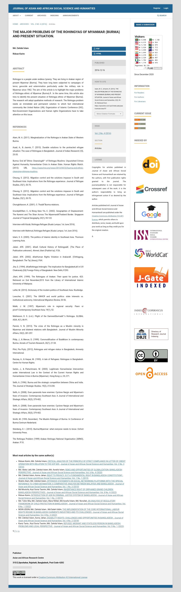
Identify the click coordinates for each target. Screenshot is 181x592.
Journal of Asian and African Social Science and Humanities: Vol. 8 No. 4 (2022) (82, 492)
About (16, 15)
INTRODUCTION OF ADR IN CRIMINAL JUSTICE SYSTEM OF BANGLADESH (64, 495)
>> (19, 531)
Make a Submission (145, 25)
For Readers (139, 93)
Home (15, 24)
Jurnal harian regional (22, 567)
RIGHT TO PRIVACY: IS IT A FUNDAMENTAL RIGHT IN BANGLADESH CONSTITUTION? (85, 475)
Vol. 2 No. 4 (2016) (39, 24)
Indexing (54, 15)
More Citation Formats (106, 114)
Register (156, 8)
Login (166, 8)
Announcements (71, 15)
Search (161, 15)
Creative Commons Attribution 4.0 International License (63, 577)
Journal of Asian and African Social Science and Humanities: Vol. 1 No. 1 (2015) (53, 478)
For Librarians (140, 101)
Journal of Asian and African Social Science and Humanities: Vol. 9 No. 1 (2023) (89, 526)
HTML (98, 54)
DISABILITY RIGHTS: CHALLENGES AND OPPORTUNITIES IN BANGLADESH (80, 518)
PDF (98, 49)
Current (29, 15)
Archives (41, 15)
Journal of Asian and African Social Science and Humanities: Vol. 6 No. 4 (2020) (67, 472)
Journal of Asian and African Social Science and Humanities (54, 8)
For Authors (139, 97)
